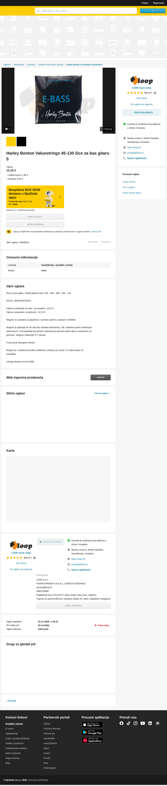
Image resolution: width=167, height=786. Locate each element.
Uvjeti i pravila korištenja (17, 739)
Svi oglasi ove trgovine (21, 569)
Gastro (47, 754)
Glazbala (31, 65)
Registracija (158, 3)
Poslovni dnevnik (52, 729)
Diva (46, 764)
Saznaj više (96, 232)
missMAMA (49, 739)
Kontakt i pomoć (14, 725)
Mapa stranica (13, 759)
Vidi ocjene (21, 563)
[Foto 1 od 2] (11, 141)
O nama (9, 729)
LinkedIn (150, 724)
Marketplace (19, 65)
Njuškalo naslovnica (17, 10)
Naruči (99, 377)
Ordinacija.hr (50, 769)
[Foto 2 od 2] (21, 141)
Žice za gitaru (129, 187)
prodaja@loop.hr (79, 564)
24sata (47, 725)
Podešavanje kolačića (16, 749)
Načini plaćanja (13, 754)
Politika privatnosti (14, 744)
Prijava (145, 3)
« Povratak (11, 702)
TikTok (128, 724)
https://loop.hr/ (78, 559)
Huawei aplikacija (92, 741)
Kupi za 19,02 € (35, 217)
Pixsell (47, 759)
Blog (8, 764)
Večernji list (49, 734)
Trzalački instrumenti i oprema (50, 65)
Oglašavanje (12, 734)
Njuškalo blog (158, 724)
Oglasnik (7, 65)
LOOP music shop (21, 553)
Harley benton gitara (132, 193)
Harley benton (129, 182)
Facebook (121, 724)
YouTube (143, 724)
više (14, 210)
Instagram (135, 724)
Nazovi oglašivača (81, 569)
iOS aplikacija (92, 725)
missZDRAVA (50, 744)
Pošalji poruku (35, 224)
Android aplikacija (92, 733)
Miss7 (46, 749)
